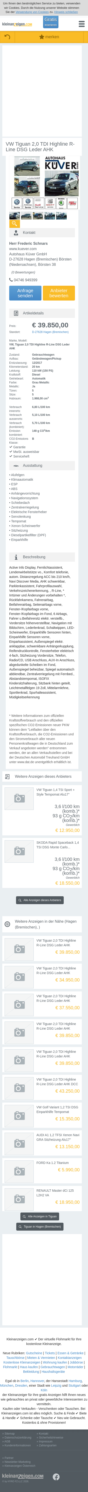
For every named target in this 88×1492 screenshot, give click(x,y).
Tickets (50, 1353)
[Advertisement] (44, 91)
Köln (44, 1390)
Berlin (24, 1381)
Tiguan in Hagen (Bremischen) (40, 1226)
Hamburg (75, 1381)
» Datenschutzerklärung (16, 1437)
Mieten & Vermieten (41, 1358)
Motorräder (75, 1367)
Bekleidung (31, 1371)
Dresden (21, 1385)
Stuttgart (75, 1385)
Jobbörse (76, 1362)
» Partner (8, 1458)
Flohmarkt (10, 1367)
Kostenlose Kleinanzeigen (21, 1362)
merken (49, 37)
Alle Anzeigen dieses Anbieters (40, 900)
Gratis (50, 22)
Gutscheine (34, 1353)
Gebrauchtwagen (53, 1367)
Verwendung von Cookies (32, 12)
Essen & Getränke (71, 1353)
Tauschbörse (15, 1358)
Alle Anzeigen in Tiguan (40, 1216)
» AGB (6, 1441)
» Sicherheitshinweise (50, 1437)
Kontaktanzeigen (70, 1358)
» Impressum (44, 1441)
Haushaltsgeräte (53, 1371)
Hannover (37, 1381)
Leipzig (56, 1385)
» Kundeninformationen (16, 1445)
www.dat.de (25, 762)
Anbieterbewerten (59, 293)
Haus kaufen (29, 1367)
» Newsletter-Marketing (16, 1462)
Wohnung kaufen (55, 1362)
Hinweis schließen (66, 12)
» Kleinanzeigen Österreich (18, 1465)
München (7, 1385)
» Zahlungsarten (47, 1445)
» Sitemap (8, 1433)
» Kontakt (42, 1433)
